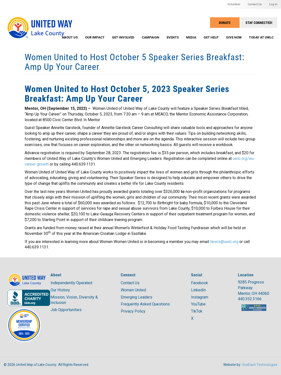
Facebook (199, 283)
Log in (273, 4)
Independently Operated (71, 283)
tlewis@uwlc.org (224, 241)
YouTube (198, 304)
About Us (70, 37)
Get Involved (123, 37)
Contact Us (255, 4)
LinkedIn (198, 290)
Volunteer (234, 4)
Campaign (150, 37)
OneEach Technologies (259, 365)
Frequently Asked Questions (145, 304)
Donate (224, 22)
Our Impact (95, 37)
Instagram (199, 297)
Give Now (234, 37)
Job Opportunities (66, 309)
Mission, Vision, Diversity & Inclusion (74, 300)
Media (191, 37)
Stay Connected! (259, 22)
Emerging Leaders (136, 297)
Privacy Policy (133, 311)
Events (173, 37)
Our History (60, 290)
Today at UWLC (261, 37)
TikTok (196, 311)
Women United (133, 290)
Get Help (211, 37)
